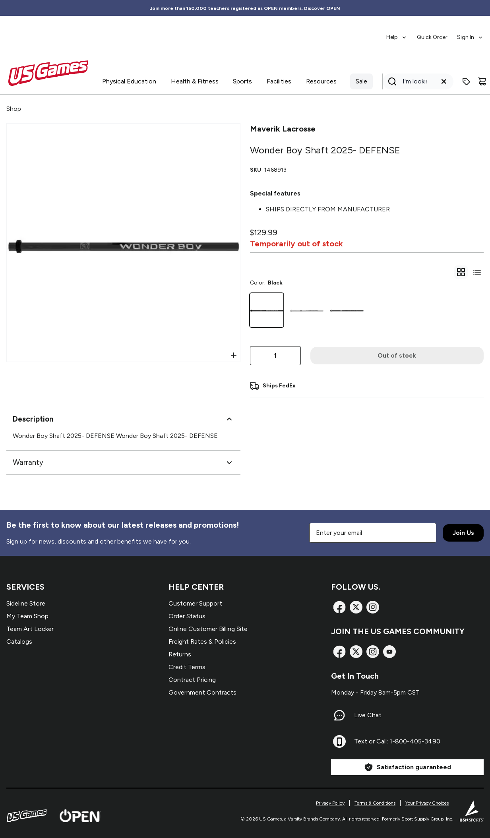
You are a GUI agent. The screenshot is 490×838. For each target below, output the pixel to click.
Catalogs (19, 641)
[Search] (415, 81)
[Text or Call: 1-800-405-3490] (339, 741)
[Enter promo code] (466, 81)
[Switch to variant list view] (477, 272)
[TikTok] (389, 651)
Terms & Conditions (374, 803)
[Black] (267, 310)
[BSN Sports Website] (472, 811)
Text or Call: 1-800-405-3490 (397, 741)
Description (123, 419)
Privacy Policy (330, 803)
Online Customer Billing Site (208, 629)
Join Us (463, 532)
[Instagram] (372, 607)
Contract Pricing (192, 679)
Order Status (186, 616)
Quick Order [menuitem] (432, 37)
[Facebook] (339, 607)
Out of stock (397, 355)
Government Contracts (202, 692)
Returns (179, 654)
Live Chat (368, 715)
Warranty (123, 462)
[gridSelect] (461, 272)
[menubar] (435, 33)
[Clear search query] (443, 81)
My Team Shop (27, 616)
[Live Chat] (339, 715)
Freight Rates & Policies (202, 641)
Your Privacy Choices (427, 803)
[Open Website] (80, 815)
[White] (306, 310)
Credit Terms (186, 667)
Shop (13, 108)
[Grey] (347, 310)
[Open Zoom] (233, 355)
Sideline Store (25, 603)
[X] (356, 607)
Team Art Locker (30, 629)
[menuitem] (396, 33)
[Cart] (482, 81)
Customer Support (195, 603)
